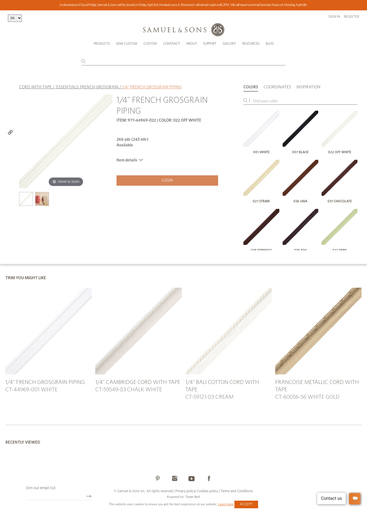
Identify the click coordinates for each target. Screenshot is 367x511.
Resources (250, 43)
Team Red (192, 497)
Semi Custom (126, 43)
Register (351, 17)
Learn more (226, 504)
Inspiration (308, 87)
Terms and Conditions (236, 491)
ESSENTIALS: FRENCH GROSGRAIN (87, 87)
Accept (246, 504)
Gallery (229, 43)
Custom (150, 43)
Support (209, 43)
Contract (171, 43)
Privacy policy (185, 491)
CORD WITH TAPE (35, 87)
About (191, 43)
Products (102, 43)
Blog (270, 43)
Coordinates (277, 87)
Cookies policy (207, 491)
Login (167, 180)
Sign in (334, 17)
